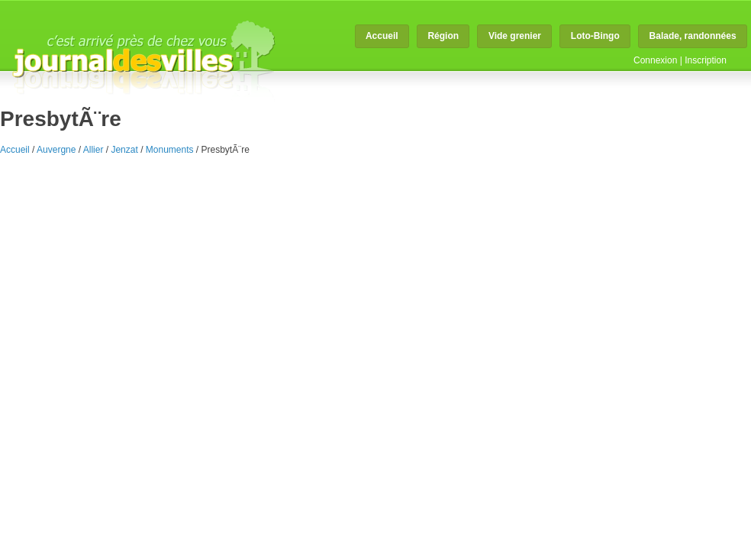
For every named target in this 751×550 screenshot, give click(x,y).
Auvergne (56, 149)
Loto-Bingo (595, 36)
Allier (93, 149)
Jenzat (124, 149)
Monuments (170, 149)
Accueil (382, 36)
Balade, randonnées (692, 36)
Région (443, 36)
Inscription (706, 60)
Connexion (655, 60)
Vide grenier (514, 36)
